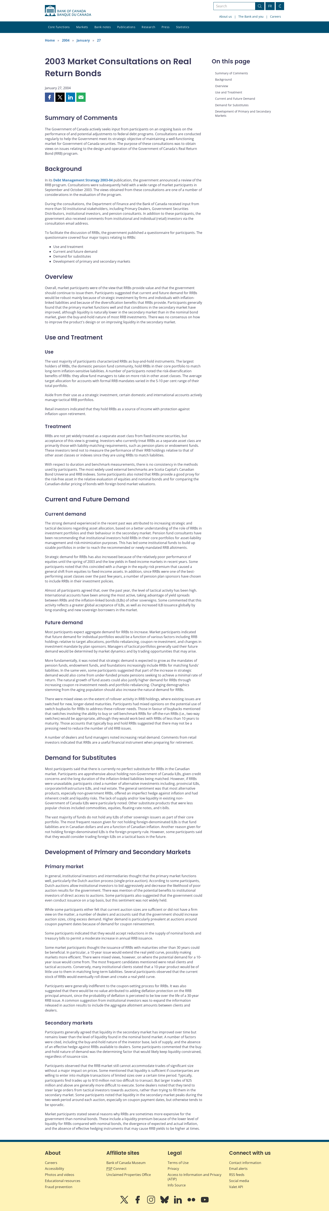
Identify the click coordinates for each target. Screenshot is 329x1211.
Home (50, 40)
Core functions (59, 27)
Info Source (177, 1185)
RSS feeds (236, 1174)
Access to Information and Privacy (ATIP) (194, 1176)
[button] (49, 97)
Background (223, 79)
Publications (126, 27)
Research (148, 27)
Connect (116, 1168)
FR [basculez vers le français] (270, 6)
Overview (221, 86)
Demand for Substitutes (232, 105)
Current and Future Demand (235, 99)
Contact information (245, 1162)
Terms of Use (178, 1162)
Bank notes (102, 27)
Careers (275, 16)
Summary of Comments (231, 73)
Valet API (236, 1187)
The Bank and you (251, 16)
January (83, 40)
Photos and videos (59, 1174)
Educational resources (62, 1180)
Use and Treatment (228, 92)
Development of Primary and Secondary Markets (243, 113)
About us (225, 16)
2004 (65, 40)
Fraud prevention (58, 1187)
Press (166, 27)
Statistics (182, 27)
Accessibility (54, 1168)
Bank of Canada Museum (126, 1162)
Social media (239, 1180)
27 (99, 40)
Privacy (173, 1168)
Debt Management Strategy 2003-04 (83, 180)
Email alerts (238, 1168)
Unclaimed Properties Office (128, 1174)
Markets (82, 27)
